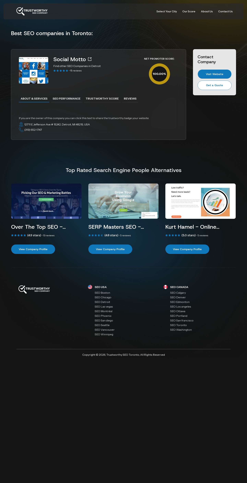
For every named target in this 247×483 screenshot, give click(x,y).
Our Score (188, 11)
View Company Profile (33, 249)
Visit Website (214, 74)
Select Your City (166, 11)
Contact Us (225, 11)
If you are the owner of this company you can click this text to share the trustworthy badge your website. (84, 118)
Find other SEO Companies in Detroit (77, 66)
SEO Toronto (131, 354)
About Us (207, 11)
